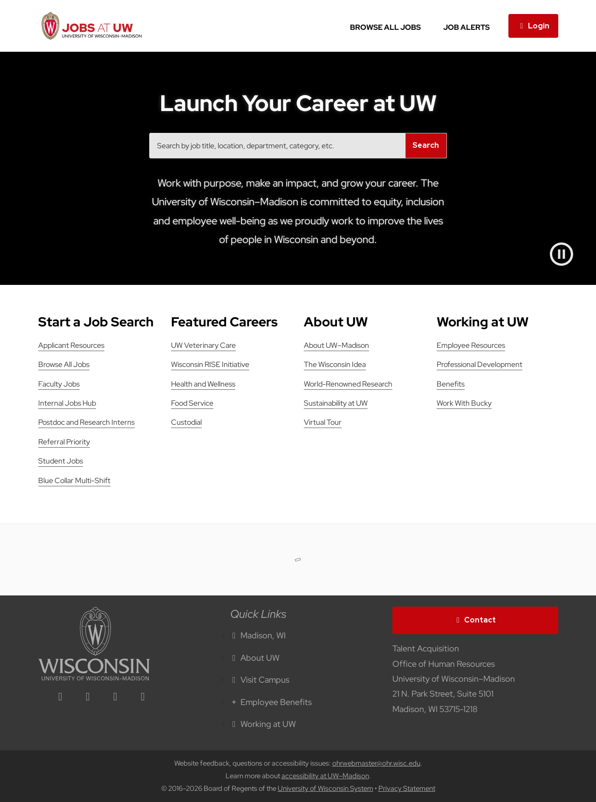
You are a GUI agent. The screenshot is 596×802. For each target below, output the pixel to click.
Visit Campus (260, 679)
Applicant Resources (71, 345)
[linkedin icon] (61, 697)
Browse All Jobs (385, 27)
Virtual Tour (323, 422)
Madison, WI (258, 635)
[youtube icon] (143, 697)
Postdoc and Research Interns (86, 422)
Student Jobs (60, 461)
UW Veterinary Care (203, 345)
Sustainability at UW (336, 403)
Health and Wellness (203, 384)
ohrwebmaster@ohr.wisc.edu (376, 763)
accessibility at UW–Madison (325, 776)
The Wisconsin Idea (335, 364)
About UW (255, 657)
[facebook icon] (88, 697)
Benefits (451, 384)
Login (533, 26)
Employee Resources (471, 345)
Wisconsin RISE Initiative (210, 364)
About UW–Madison (336, 345)
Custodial (186, 422)
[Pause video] (561, 254)
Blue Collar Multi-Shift (74, 480)
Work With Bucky (464, 403)
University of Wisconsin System (325, 788)
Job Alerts (466, 27)
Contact (475, 620)
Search (425, 145)
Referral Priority (64, 442)
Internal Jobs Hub (67, 403)
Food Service (192, 403)
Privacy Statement (406, 788)
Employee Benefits (271, 702)
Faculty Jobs (59, 384)
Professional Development (479, 364)
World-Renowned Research (348, 384)
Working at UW (263, 724)
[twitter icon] (116, 697)
